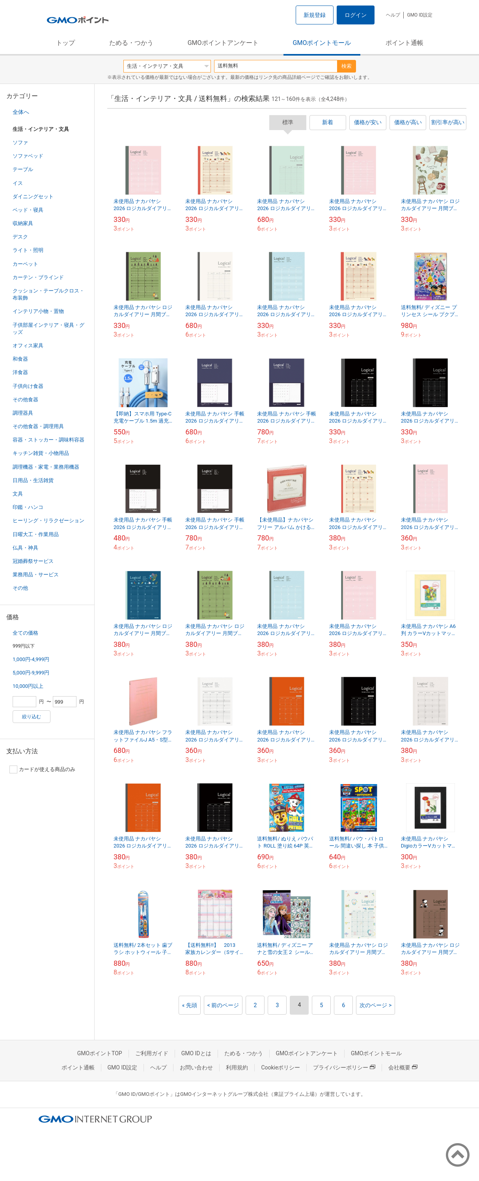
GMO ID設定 (419, 15)
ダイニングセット (33, 196)
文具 (18, 494)
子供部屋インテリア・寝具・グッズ (48, 328)
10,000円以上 (28, 686)
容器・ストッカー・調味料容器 (48, 440)
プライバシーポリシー (344, 1067)
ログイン (356, 15)
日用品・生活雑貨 (33, 480)
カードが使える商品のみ (42, 769)
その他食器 (25, 399)
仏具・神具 (25, 548)
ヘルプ (393, 15)
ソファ (20, 142)
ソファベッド (28, 156)
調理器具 (23, 413)
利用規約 (237, 1067)
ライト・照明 (28, 250)
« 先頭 (189, 1005)
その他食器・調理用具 (38, 426)
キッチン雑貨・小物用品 (41, 453)
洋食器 (20, 372)
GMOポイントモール (322, 43)
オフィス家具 (28, 345)
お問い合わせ (196, 1067)
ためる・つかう (131, 43)
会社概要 (402, 1067)
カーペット (25, 264)
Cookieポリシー (280, 1067)
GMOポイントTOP (99, 1053)
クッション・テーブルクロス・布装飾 (48, 294)
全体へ (21, 112)
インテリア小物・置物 (38, 311)
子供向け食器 (28, 386)
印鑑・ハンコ (28, 507)
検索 (346, 66)
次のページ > (375, 1005)
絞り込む (31, 716)
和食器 (20, 359)
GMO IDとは (196, 1053)
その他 (20, 588)
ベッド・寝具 (28, 210)
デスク (20, 237)
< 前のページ (223, 1005)
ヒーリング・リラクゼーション (48, 520)
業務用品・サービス (36, 574)
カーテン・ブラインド (38, 277)
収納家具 (23, 223)
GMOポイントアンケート (223, 43)
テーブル (23, 169)
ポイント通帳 (404, 43)
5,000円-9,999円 (31, 673)
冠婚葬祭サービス (33, 561)
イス (18, 183)
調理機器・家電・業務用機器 (46, 467)
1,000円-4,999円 (31, 659)
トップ (65, 43)
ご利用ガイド (151, 1053)
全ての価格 (25, 633)
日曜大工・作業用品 (36, 534)
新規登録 (315, 15)
